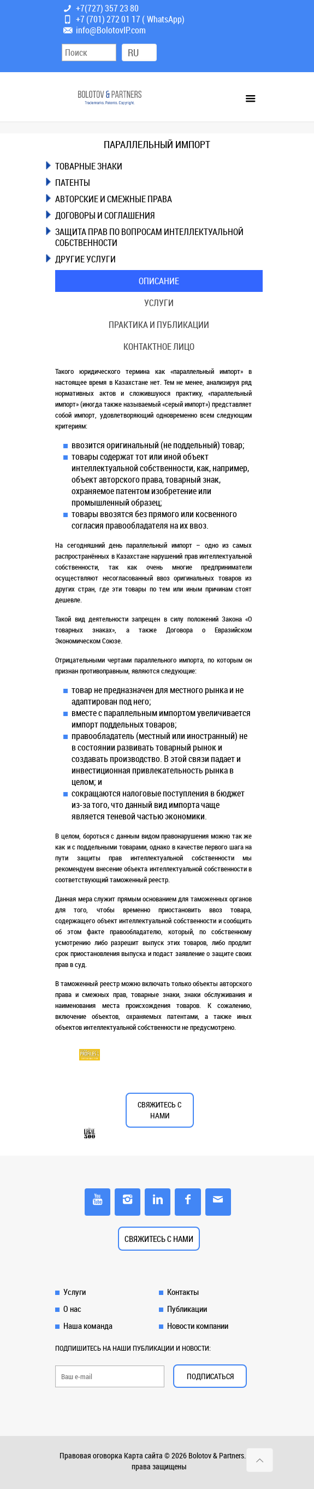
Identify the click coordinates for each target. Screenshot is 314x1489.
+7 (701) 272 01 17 (108, 19)
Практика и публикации (159, 325)
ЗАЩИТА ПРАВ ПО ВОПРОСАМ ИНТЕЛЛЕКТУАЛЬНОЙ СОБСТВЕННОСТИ (149, 237)
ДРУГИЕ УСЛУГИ (85, 259)
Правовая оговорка (91, 1455)
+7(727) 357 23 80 (107, 8)
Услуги (159, 303)
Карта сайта (143, 1455)
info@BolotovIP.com (111, 30)
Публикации (187, 1308)
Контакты (183, 1291)
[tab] (159, 166)
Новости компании (197, 1325)
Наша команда (87, 1325)
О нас (72, 1308)
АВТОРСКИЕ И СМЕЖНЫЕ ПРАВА (113, 199)
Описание (159, 281)
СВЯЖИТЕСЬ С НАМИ (159, 1110)
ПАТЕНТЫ (72, 182)
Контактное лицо (158, 347)
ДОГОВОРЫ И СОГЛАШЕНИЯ (105, 215)
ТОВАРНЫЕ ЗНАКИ (88, 166)
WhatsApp (164, 19)
